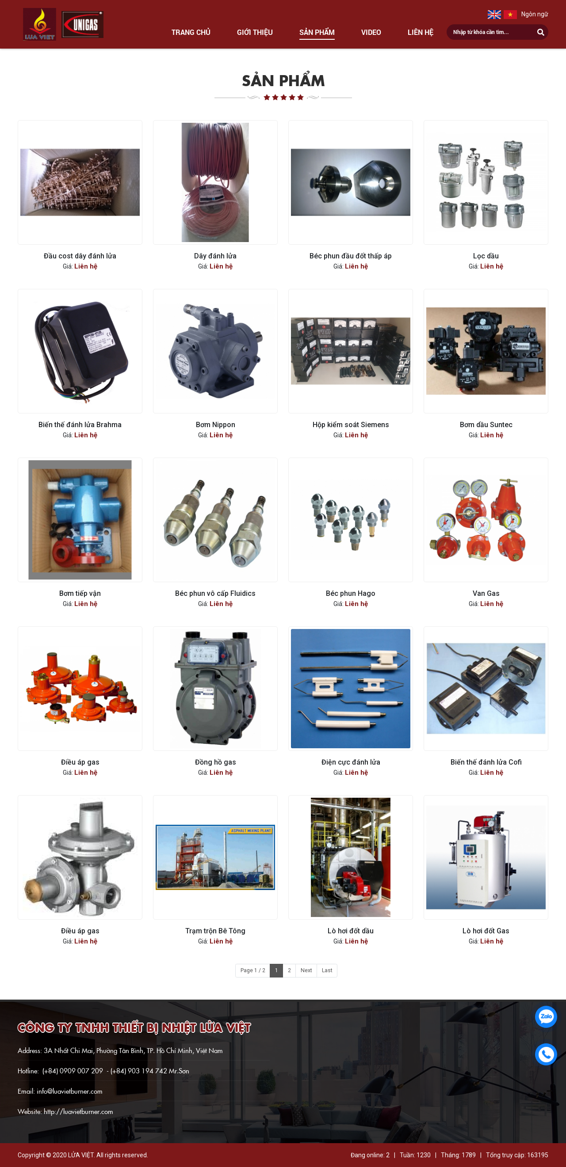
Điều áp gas (80, 762)
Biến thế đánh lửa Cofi (486, 762)
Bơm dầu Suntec (486, 425)
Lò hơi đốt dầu (351, 931)
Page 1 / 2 (253, 970)
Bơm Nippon (215, 425)
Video (371, 32)
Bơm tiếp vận (80, 593)
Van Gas (486, 593)
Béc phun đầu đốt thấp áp (351, 256)
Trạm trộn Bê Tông (215, 931)
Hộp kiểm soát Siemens (351, 425)
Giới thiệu (255, 32)
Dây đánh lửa (215, 256)
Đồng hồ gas (215, 762)
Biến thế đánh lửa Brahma (80, 425)
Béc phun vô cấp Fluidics (215, 593)
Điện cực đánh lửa (350, 762)
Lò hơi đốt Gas (486, 931)
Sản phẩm (317, 32)
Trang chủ (191, 32)
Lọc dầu (486, 256)
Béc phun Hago (350, 593)
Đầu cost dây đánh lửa (80, 256)
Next (306, 970)
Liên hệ (420, 32)
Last (327, 970)
